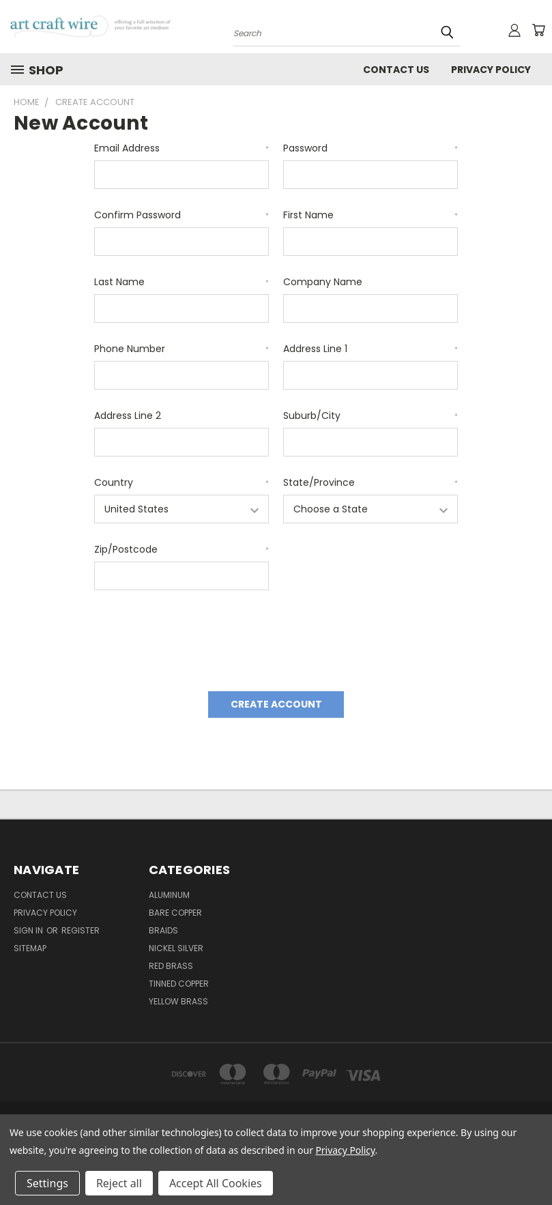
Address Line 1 (370, 348)
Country (181, 482)
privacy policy (491, 69)
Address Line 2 (127, 415)
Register (80, 930)
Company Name (322, 282)
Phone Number (181, 348)
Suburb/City (370, 415)
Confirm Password (181, 215)
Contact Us (396, 69)
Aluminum (169, 895)
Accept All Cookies (215, 1183)
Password (370, 148)
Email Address (181, 148)
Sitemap (30, 948)
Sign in (29, 930)
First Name (370, 215)
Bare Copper (175, 912)
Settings (47, 1183)
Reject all (119, 1183)
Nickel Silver (176, 948)
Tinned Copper (179, 983)
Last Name (181, 282)
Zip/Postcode (181, 549)
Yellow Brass (178, 1001)
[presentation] (198, 636)
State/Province (370, 482)
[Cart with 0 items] (538, 30)
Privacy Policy (345, 1150)
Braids (163, 930)
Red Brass (171, 966)
